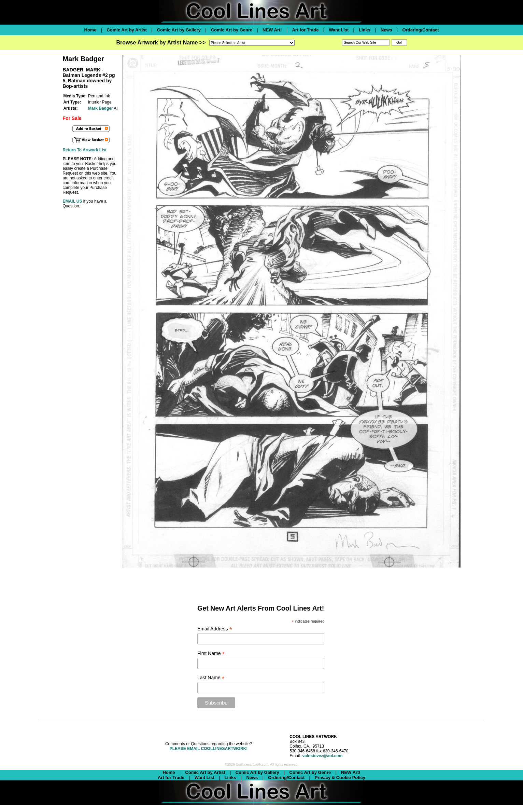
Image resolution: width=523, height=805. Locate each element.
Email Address (214, 629)
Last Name (211, 677)
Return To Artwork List (84, 150)
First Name (211, 653)
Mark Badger (100, 108)
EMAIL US (72, 201)
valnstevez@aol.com (322, 755)
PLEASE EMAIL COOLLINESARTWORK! (209, 748)
